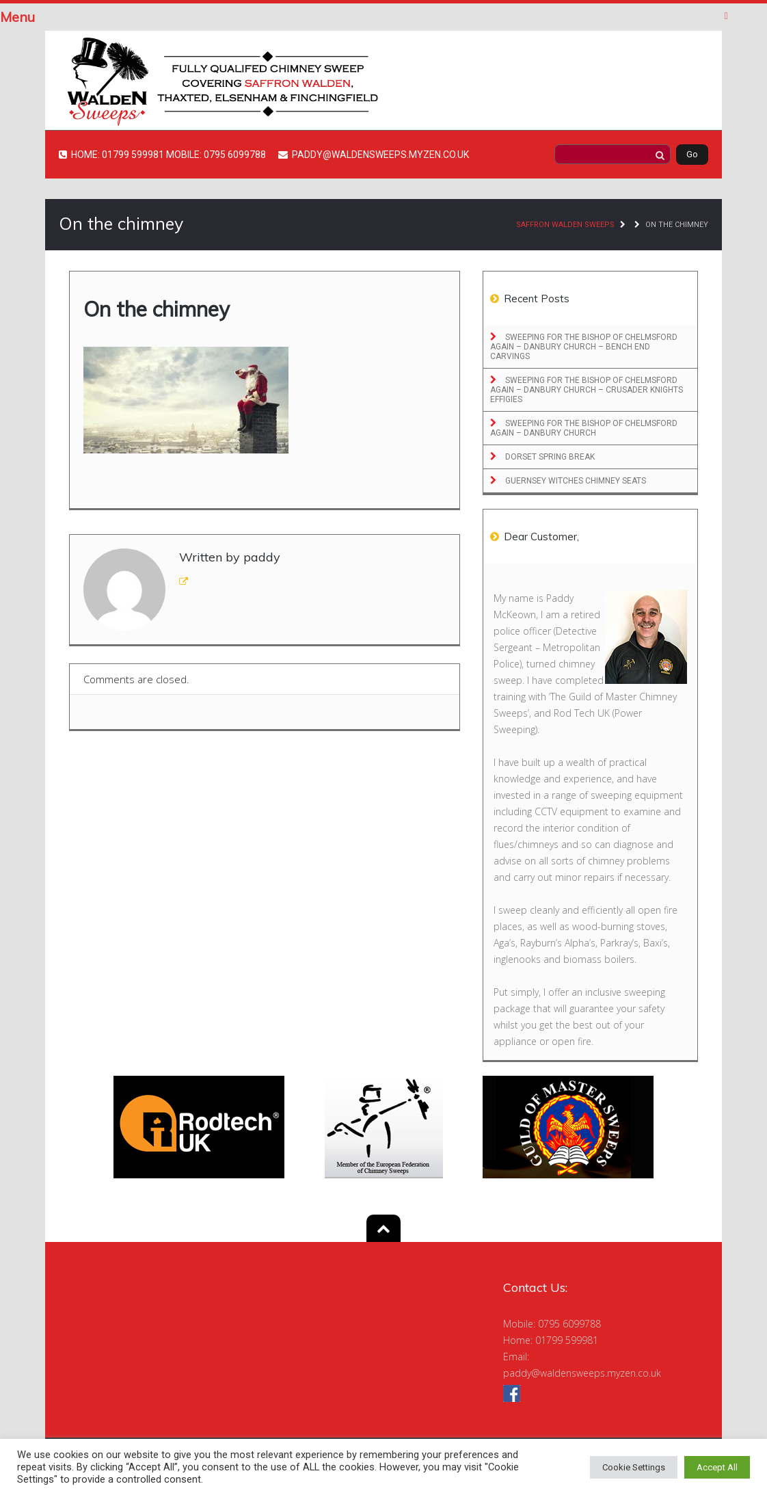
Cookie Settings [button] (633, 1467)
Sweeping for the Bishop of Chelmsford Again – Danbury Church (583, 428)
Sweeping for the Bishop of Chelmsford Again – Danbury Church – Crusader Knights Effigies (586, 389)
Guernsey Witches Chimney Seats (574, 481)
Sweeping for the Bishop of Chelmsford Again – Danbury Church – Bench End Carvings (583, 346)
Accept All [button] (717, 1467)
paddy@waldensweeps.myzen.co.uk (582, 1372)
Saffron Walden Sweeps (565, 224)
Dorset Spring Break (549, 457)
